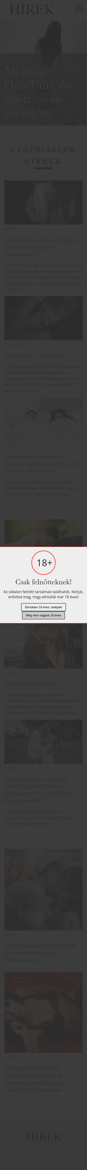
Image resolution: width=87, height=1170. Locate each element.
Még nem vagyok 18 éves (43, 615)
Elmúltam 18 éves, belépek (43, 607)
